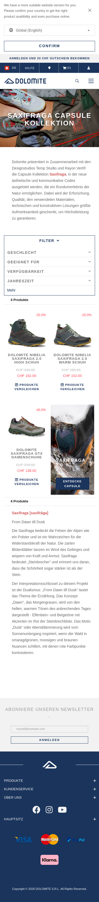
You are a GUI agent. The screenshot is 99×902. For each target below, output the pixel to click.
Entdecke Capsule (72, 484)
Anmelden (49, 739)
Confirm (49, 46)
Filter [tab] (49, 241)
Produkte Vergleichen (27, 387)
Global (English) (48, 30)
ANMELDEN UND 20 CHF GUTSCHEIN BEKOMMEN (49, 58)
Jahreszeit (49, 281)
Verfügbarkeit (49, 271)
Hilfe (30, 68)
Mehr (11, 290)
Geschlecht (49, 252)
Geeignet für (49, 262)
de (10, 68)
